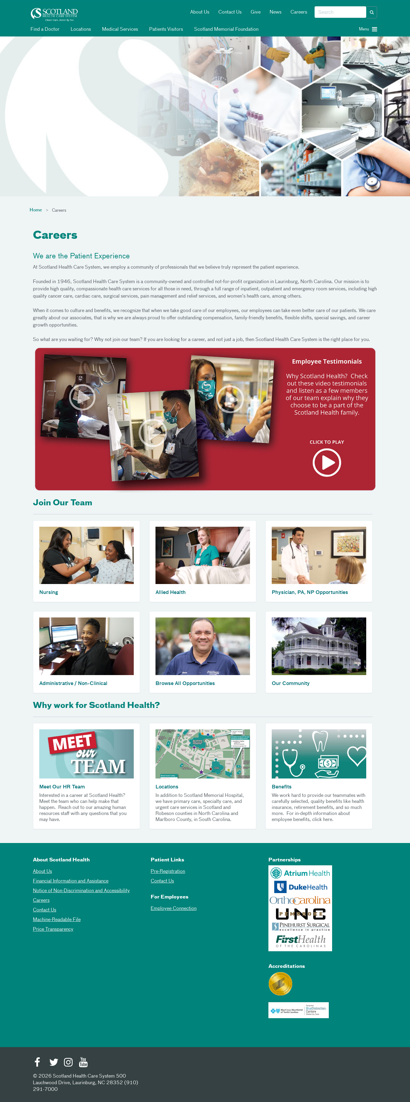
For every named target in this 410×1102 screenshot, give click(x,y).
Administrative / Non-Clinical (73, 683)
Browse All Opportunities (185, 683)
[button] (372, 12)
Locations (80, 29)
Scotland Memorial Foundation (225, 29)
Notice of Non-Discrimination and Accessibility (81, 891)
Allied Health (170, 592)
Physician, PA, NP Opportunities (310, 592)
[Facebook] (39, 1063)
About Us (199, 12)
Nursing (48, 592)
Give (256, 12)
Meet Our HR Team (62, 787)
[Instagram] (68, 1063)
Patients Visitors (165, 29)
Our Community (291, 683)
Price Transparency (53, 929)
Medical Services (119, 29)
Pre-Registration (168, 871)
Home (36, 210)
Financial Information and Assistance (70, 881)
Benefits (282, 787)
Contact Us (230, 12)
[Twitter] (54, 1063)
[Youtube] (83, 1063)
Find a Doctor (43, 29)
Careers (298, 12)
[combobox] (340, 12)
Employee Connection (174, 908)
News (275, 12)
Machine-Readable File (57, 919)
